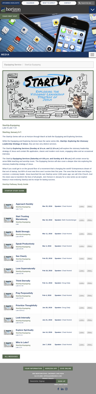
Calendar (30, 3)
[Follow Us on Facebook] (58, 389)
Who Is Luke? (22, 342)
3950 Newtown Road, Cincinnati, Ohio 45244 (48, 373)
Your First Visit (9, 16)
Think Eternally (23, 281)
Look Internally (23, 318)
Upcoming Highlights (10, 3)
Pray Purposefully (24, 293)
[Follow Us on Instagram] (66, 389)
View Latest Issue (60, 384)
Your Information (33, 368)
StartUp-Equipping (23, 207)
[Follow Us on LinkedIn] (62, 389)
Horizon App (51, 368)
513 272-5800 (38, 376)
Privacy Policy (48, 378)
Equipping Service (12, 65)
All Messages (11, 356)
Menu (92, 54)
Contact (67, 3)
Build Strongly (23, 231)
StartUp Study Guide (14, 191)
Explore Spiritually (25, 330)
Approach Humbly (24, 204)
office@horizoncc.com (53, 376)
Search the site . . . (87, 3)
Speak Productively (25, 244)
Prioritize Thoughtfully (26, 305)
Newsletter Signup (37, 381)
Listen (82, 206)
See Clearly (21, 256)
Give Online (65, 368)
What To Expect (49, 3)
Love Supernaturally (25, 268)
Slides (90, 206)
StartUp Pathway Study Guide (15, 184)
